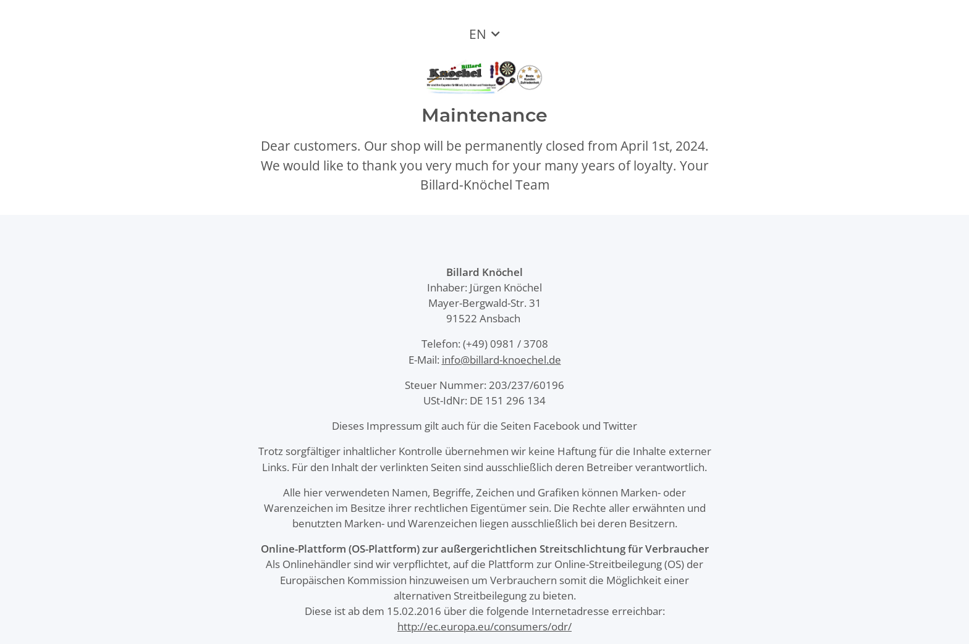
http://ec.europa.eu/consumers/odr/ (484, 626)
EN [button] (477, 34)
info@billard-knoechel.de (501, 360)
